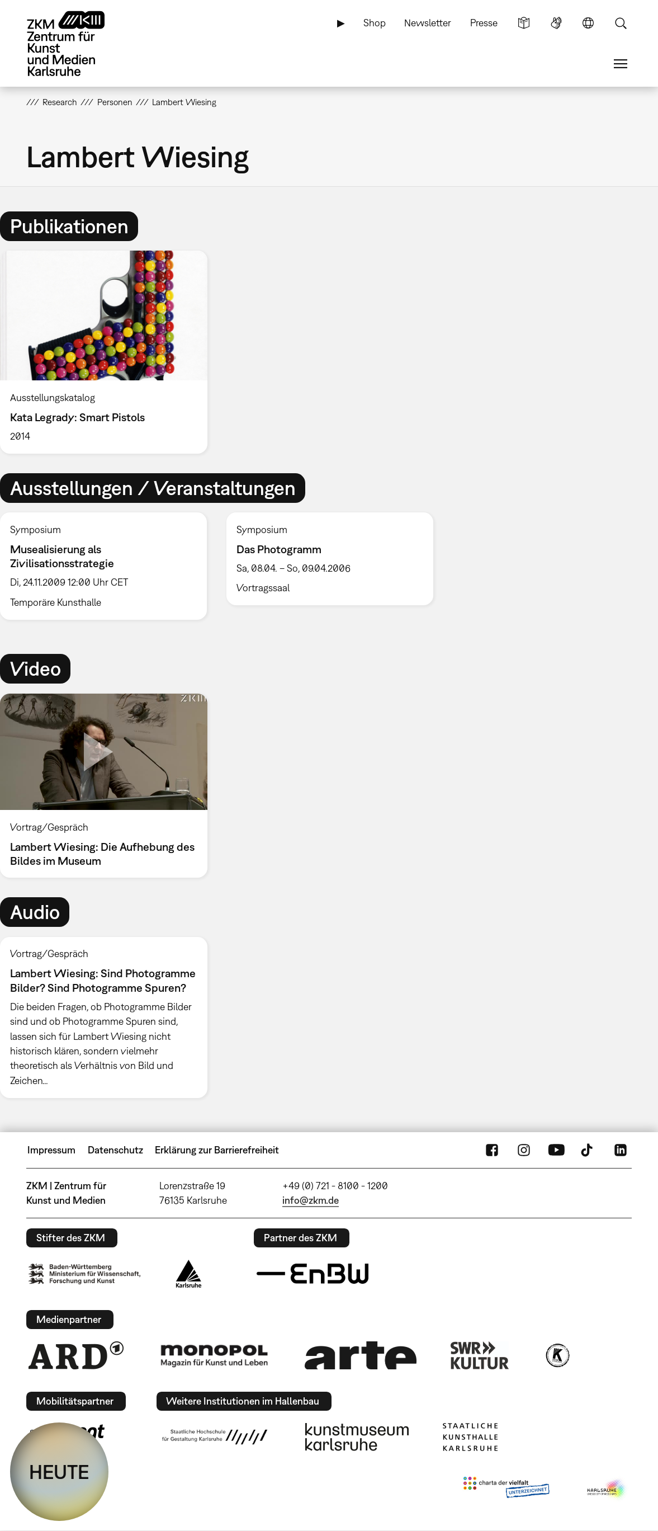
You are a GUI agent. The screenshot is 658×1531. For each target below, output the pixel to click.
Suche (620, 23)
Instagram (524, 1150)
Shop (374, 23)
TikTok (588, 1150)
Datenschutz (115, 1150)
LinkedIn (620, 1150)
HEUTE (59, 1472)
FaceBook (492, 1150)
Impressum (51, 1150)
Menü (620, 64)
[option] (108, 352)
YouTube (556, 1150)
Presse (484, 23)
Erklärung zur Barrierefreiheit (217, 1150)
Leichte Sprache (524, 23)
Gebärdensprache (556, 23)
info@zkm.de (310, 1200)
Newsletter (427, 23)
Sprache (588, 23)
